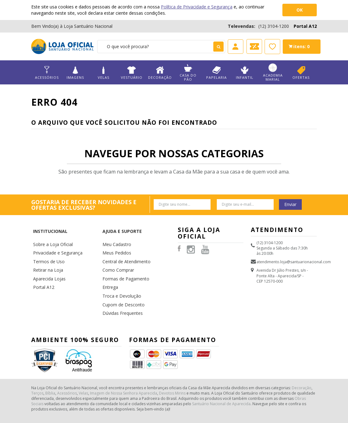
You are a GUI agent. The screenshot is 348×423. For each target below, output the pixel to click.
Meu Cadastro (114, 232)
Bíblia (50, 369)
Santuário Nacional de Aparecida (221, 380)
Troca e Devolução (119, 276)
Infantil (244, 73)
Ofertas (301, 73)
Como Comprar (116, 254)
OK (299, 10)
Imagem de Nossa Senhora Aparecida (123, 369)
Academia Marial (273, 72)
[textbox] (161, 46)
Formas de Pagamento (122, 261)
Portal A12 (305, 26)
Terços (37, 369)
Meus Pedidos (114, 239)
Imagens (75, 73)
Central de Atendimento (123, 247)
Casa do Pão (188, 72)
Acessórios (47, 73)
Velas (103, 73)
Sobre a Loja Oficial (50, 232)
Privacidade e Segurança (55, 239)
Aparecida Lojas (47, 261)
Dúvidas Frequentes (120, 291)
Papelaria (216, 73)
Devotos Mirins (172, 369)
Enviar (290, 204)
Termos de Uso (47, 247)
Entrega (109, 269)
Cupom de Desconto (120, 284)
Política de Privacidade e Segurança (196, 7)
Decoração (159, 73)
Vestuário (131, 73)
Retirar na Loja (46, 254)
